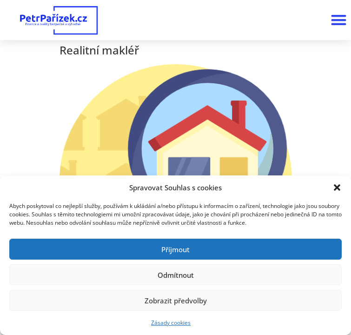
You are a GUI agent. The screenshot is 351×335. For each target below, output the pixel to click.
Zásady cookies (171, 323)
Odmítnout (176, 275)
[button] (337, 187)
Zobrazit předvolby (176, 300)
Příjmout (175, 249)
